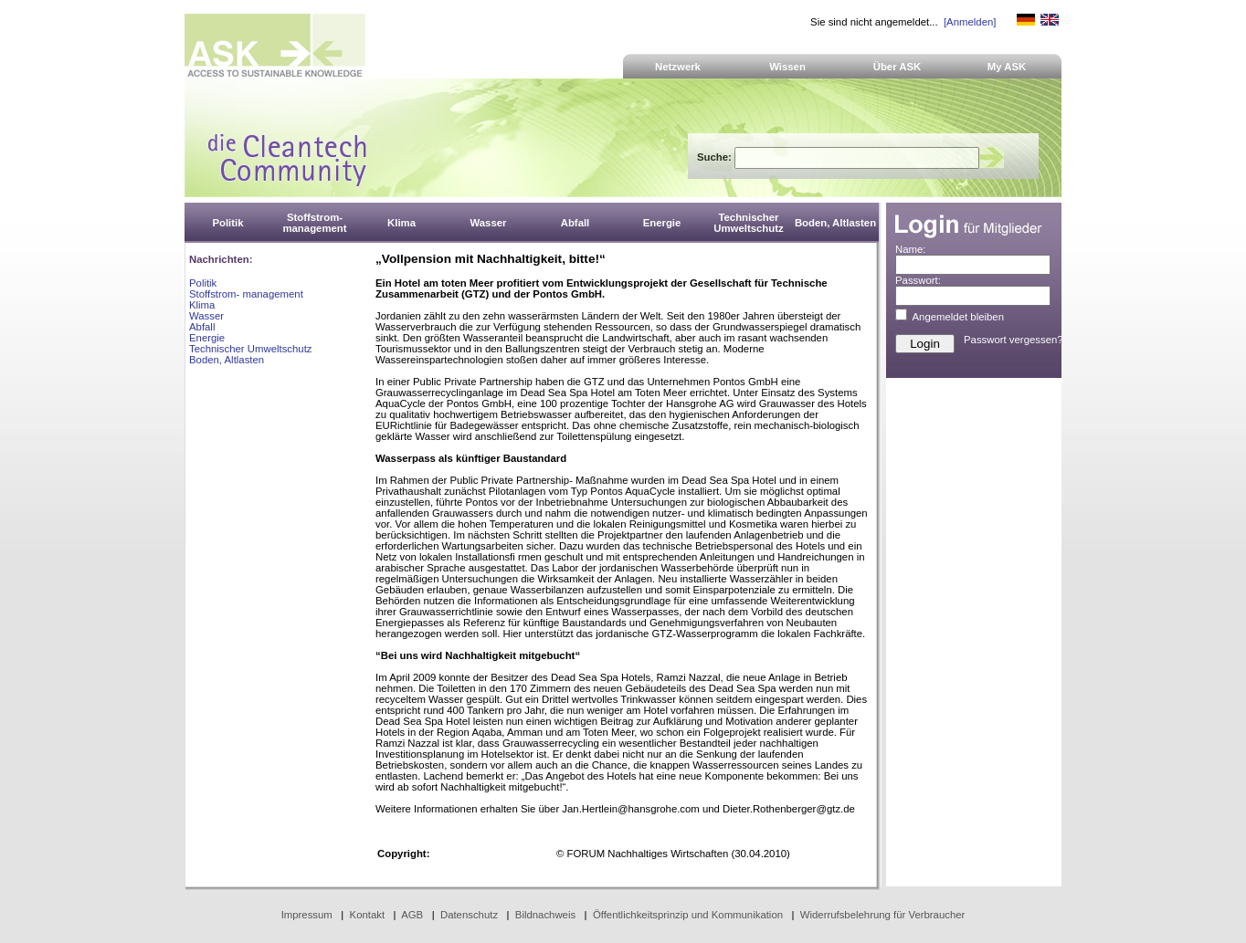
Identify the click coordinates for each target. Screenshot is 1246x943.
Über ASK (897, 66)
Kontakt (367, 914)
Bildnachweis (545, 914)
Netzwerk (678, 66)
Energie (207, 337)
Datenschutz (469, 914)
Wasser (206, 315)
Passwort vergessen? (1013, 339)
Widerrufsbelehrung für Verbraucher (883, 914)
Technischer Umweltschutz (250, 348)
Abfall (202, 326)
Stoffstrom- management (246, 293)
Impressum (307, 914)
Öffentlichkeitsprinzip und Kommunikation (688, 914)
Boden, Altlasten (226, 359)
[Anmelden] (970, 21)
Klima (202, 304)
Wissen (787, 66)
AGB (412, 914)
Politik (202, 283)
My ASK (1007, 66)
